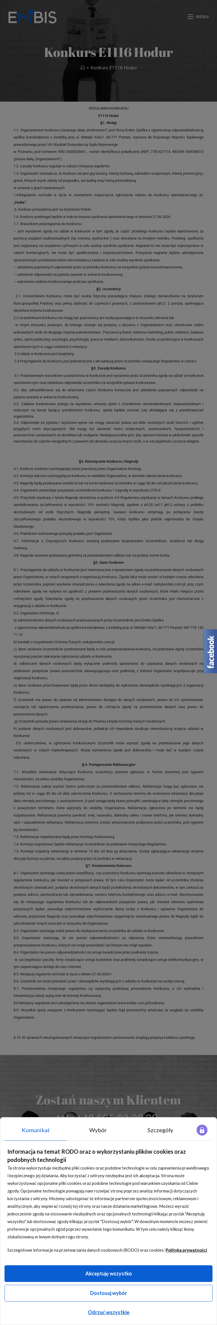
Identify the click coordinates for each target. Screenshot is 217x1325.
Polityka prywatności (186, 1250)
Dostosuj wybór (108, 1293)
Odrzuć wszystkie (108, 1312)
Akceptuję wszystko (108, 1273)
